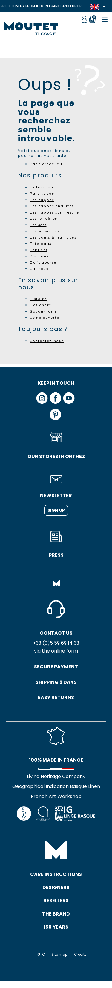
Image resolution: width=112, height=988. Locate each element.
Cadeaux (40, 268)
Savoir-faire (44, 311)
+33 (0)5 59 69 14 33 (56, 643)
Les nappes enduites (54, 205)
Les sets (39, 224)
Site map (59, 961)
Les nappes (43, 199)
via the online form (56, 651)
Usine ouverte (46, 317)
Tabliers (39, 249)
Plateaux (40, 255)
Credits (82, 961)
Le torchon (42, 187)
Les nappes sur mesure (57, 212)
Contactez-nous (48, 340)
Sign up (56, 510)
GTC (40, 961)
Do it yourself (46, 262)
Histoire (39, 298)
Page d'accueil (47, 163)
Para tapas (42, 193)
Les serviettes (46, 230)
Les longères (45, 218)
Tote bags (41, 243)
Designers (41, 304)
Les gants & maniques (55, 237)
